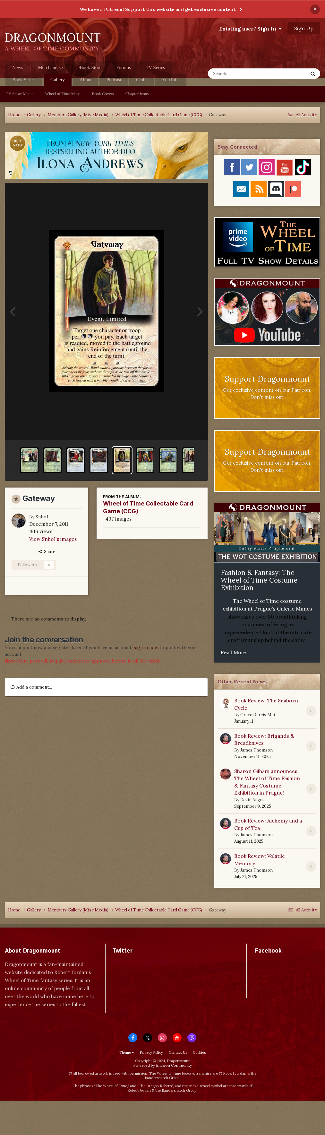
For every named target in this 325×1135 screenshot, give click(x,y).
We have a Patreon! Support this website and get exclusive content (157, 9)
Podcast (113, 79)
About (86, 79)
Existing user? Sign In (250, 28)
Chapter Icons (137, 93)
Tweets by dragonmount (140, 962)
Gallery (57, 81)
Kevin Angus (252, 800)
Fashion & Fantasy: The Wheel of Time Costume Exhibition (259, 580)
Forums (123, 67)
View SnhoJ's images (53, 539)
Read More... (235, 652)
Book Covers (103, 93)
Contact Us (178, 1052)
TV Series (155, 67)
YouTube (171, 79)
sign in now (146, 647)
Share (46, 551)
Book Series (24, 79)
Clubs (141, 79)
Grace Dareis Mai (257, 714)
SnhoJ (42, 517)
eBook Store (90, 67)
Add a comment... (31, 687)
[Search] (241, 73)
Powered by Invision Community (162, 1065)
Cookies (199, 1052)
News (17, 67)
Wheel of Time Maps (62, 93)
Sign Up (303, 28)
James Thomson (256, 750)
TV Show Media (19, 93)
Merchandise (50, 67)
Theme (126, 1052)
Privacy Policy (151, 1052)
